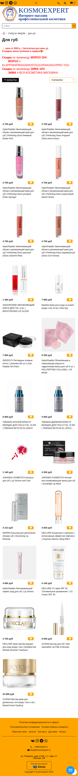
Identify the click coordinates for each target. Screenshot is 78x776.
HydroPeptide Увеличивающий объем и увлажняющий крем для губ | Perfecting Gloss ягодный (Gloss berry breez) (57, 134)
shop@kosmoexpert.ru (40, 750)
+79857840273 (40, 747)
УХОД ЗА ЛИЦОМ (16, 33)
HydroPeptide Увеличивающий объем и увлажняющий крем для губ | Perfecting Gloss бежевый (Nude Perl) (18, 134)
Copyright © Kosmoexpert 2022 (39, 772)
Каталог (32, 732)
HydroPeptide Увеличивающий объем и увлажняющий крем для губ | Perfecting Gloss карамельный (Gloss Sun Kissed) (58, 251)
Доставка (53, 732)
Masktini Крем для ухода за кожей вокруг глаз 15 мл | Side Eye (58, 306)
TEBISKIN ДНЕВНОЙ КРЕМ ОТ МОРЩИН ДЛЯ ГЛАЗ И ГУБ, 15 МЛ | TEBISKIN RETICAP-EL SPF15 (58, 425)
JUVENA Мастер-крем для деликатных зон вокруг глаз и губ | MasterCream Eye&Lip (19, 702)
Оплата (62, 732)
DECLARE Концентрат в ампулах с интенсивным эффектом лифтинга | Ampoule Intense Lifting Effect (58, 536)
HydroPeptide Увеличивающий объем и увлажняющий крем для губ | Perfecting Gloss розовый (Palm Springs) (18, 192)
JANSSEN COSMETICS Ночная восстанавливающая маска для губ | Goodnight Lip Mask (58, 480)
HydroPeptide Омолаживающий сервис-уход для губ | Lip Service (18, 590)
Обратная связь (19, 732)
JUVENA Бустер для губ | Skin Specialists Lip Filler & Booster (56, 645)
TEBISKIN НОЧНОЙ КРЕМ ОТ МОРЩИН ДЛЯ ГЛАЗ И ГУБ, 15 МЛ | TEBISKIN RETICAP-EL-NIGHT (19, 425)
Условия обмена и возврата (54, 727)
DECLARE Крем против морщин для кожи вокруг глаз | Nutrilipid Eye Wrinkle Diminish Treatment (19, 647)
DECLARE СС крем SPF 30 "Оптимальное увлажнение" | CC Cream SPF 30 (57, 591)
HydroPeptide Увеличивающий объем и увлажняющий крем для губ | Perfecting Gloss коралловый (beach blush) (58, 192)
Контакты (42, 732)
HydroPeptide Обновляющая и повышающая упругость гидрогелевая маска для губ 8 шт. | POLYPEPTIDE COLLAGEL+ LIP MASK (58, 366)
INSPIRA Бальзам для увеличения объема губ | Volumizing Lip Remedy (19, 536)
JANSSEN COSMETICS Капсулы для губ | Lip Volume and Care (18, 479)
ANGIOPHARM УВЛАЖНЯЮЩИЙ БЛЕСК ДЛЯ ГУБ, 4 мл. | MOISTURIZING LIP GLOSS (18, 308)
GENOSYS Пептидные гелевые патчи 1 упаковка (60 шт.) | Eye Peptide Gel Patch (18, 363)
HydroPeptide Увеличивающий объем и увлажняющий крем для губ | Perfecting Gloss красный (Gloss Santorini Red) (18, 251)
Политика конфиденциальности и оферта (39, 722)
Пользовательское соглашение (25, 727)
